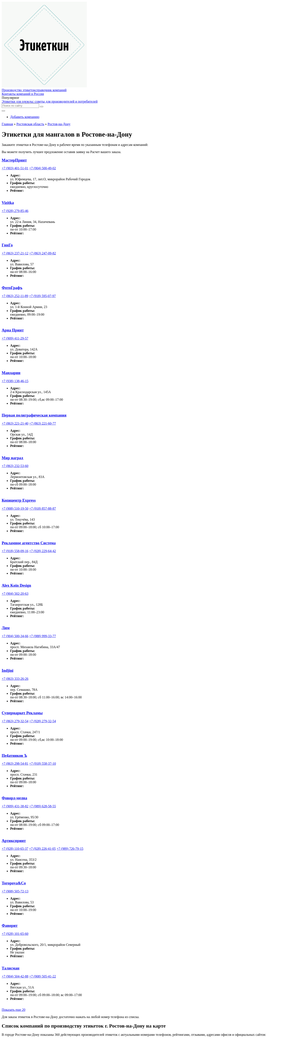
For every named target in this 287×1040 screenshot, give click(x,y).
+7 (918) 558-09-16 (15, 551)
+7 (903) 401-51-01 (15, 168)
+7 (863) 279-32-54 (15, 721)
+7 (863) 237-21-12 (15, 253)
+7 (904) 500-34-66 (15, 636)
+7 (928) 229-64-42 (42, 551)
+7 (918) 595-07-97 (42, 296)
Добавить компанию (24, 117)
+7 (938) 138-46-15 (15, 381)
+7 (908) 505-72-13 (15, 891)
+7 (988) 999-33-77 (42, 636)
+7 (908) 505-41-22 (42, 976)
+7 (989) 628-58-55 (42, 806)
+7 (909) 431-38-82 (15, 806)
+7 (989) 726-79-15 (70, 848)
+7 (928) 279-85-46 (15, 211)
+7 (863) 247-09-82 (42, 253)
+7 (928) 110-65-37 (15, 848)
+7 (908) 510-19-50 (15, 508)
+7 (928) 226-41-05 (42, 848)
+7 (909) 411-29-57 (15, 338)
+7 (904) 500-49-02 (42, 168)
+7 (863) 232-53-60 (15, 466)
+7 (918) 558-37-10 (42, 763)
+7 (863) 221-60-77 (42, 423)
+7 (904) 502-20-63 (15, 593)
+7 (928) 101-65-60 (15, 933)
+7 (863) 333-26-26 (15, 678)
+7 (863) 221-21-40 (15, 423)
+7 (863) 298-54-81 (15, 763)
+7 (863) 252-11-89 (15, 296)
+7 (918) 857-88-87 (42, 508)
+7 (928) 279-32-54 (42, 721)
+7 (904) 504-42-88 (15, 976)
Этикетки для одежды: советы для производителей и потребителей (50, 101)
